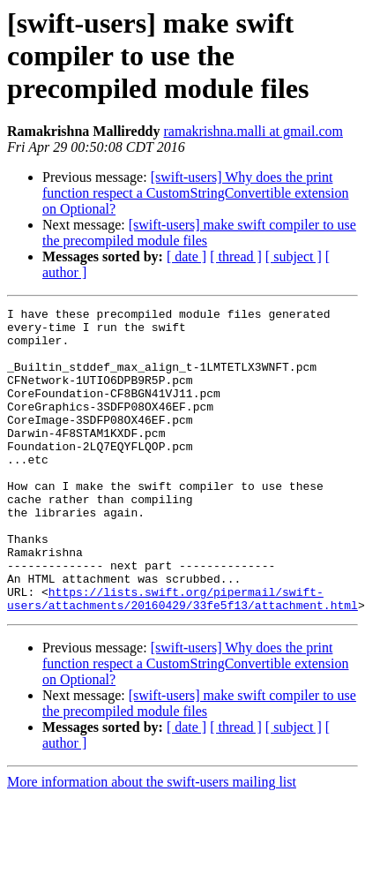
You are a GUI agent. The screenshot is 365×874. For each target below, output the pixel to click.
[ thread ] (236, 256)
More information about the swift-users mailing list (151, 842)
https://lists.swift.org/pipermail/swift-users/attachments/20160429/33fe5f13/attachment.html (182, 658)
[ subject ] (293, 256)
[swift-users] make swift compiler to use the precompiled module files (199, 232)
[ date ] (186, 256)
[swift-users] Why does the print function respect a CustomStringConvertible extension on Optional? (195, 193)
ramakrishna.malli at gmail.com (254, 131)
